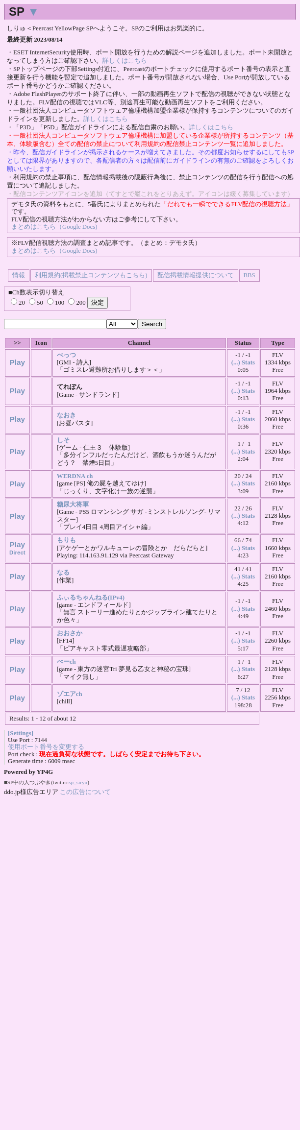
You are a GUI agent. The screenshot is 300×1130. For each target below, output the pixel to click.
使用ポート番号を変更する (46, 747)
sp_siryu (78, 782)
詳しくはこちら (124, 60)
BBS (249, 275)
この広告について (85, 791)
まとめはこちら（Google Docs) (54, 226)
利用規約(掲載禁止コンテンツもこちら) (91, 275)
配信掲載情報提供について (195, 275)
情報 (18, 275)
